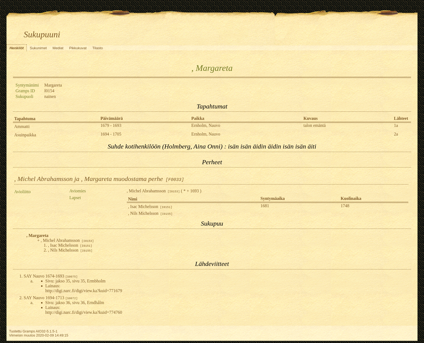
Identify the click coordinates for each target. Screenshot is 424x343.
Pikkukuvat (78, 48)
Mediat (57, 48)
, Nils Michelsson (150, 213)
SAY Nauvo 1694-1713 (51, 297)
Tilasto (97, 48)
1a (396, 125)
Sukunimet (38, 48)
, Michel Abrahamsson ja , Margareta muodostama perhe (99, 178)
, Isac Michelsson (150, 206)
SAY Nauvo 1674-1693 (51, 276)
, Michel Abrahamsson (153, 191)
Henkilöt (16, 48)
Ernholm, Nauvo (205, 125)
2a (396, 134)
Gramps (29, 331)
